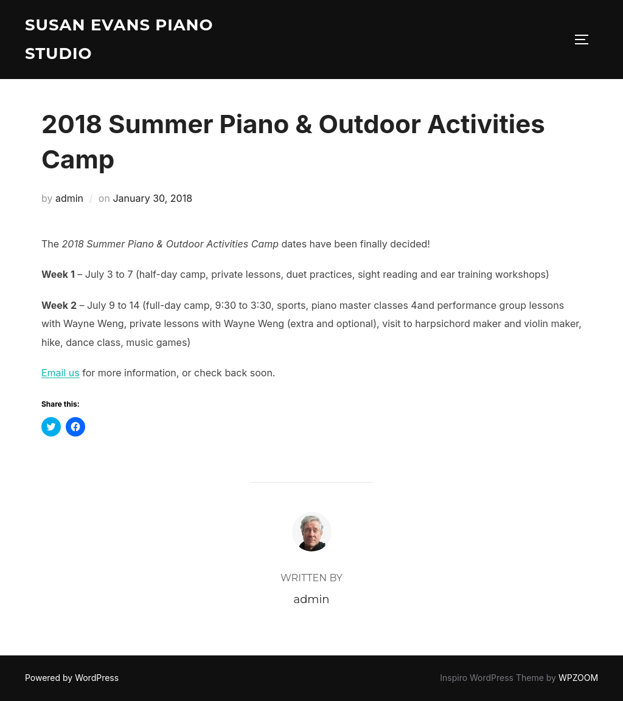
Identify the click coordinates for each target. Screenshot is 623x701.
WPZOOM (578, 677)
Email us (60, 373)
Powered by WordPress (72, 677)
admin (69, 198)
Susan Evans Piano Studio (119, 39)
